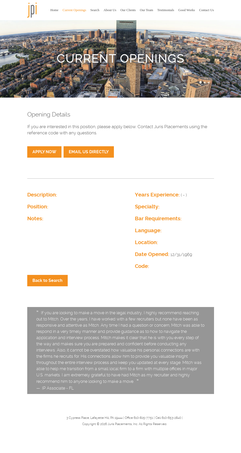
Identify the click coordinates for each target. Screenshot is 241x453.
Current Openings (74, 10)
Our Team (146, 10)
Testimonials (165, 10)
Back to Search (47, 280)
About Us (110, 10)
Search (94, 10)
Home (54, 10)
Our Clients (128, 10)
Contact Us (206, 10)
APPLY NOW (44, 151)
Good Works (186, 10)
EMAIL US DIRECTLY (89, 151)
